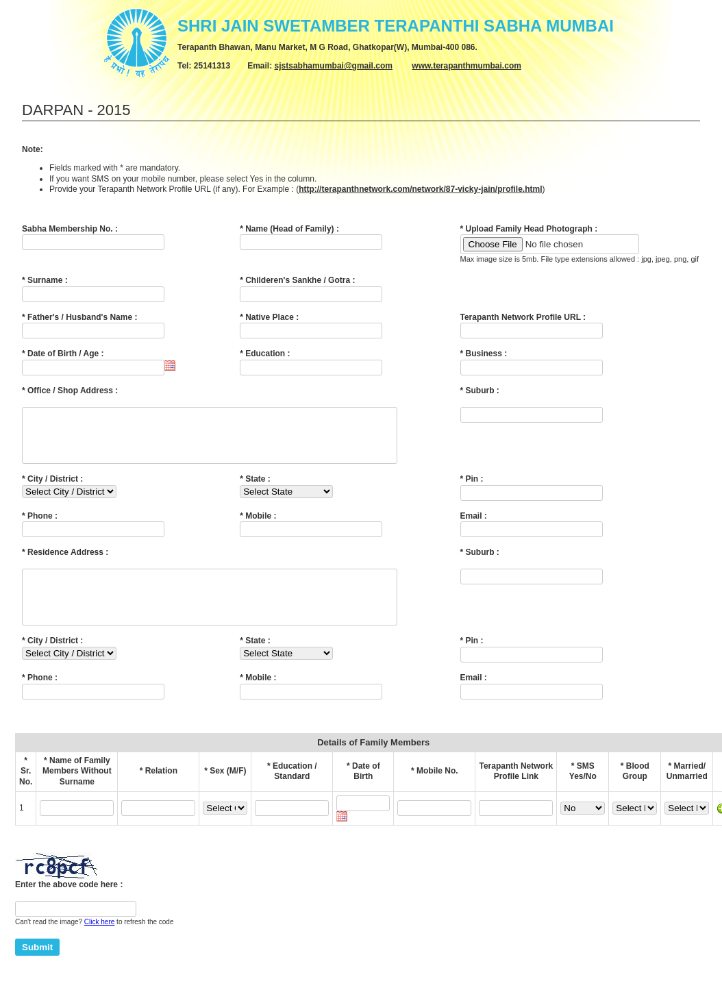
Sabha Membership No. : (70, 229)
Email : (473, 526)
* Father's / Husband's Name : (79, 317)
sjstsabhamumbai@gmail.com (334, 66)
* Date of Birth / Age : (63, 353)
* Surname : (45, 280)
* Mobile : (258, 526)
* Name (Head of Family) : (289, 229)
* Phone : (40, 526)
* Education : (265, 353)
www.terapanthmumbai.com (466, 66)
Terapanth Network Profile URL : (523, 317)
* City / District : (52, 489)
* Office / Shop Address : (70, 390)
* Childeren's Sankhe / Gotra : (297, 280)
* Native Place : (269, 317)
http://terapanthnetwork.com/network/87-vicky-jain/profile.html (420, 189)
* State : (255, 489)
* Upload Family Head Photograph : (529, 229)
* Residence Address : (65, 562)
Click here (99, 942)
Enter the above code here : (69, 905)
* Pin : (472, 489)
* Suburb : (479, 390)
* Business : (484, 353)
